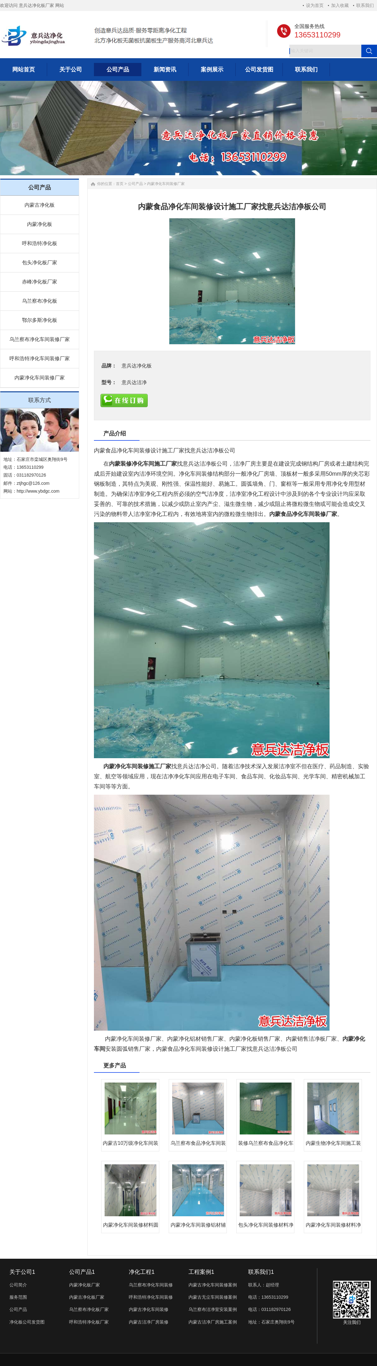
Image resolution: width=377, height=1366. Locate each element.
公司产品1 (82, 1272)
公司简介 (18, 1284)
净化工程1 (142, 1272)
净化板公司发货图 (27, 1321)
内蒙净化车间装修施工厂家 (137, 766)
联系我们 (365, 5)
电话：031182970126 (269, 1309)
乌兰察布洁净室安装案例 (212, 1309)
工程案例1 (201, 1272)
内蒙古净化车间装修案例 (212, 1284)
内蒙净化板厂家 (84, 1284)
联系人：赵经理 (263, 1284)
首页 (119, 184)
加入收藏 (340, 5)
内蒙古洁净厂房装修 (148, 1321)
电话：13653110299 (268, 1297)
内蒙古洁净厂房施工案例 (212, 1321)
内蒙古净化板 (40, 205)
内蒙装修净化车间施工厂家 (143, 464)
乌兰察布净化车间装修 (151, 1284)
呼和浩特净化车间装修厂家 (39, 358)
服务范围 (18, 1297)
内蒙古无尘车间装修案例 (212, 1297)
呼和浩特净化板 (39, 243)
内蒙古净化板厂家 (86, 1297)
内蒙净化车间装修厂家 (39, 377)
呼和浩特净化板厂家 (89, 1321)
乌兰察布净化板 (39, 301)
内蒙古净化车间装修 (148, 1309)
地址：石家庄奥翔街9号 (271, 1321)
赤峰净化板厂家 (39, 281)
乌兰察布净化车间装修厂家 (39, 339)
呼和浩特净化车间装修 (151, 1297)
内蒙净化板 (39, 224)
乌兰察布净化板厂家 (89, 1309)
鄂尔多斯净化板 (39, 320)
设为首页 (315, 5)
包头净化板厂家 (39, 262)
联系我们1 (261, 1272)
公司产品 (135, 184)
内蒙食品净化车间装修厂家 (303, 514)
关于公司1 (22, 1272)
